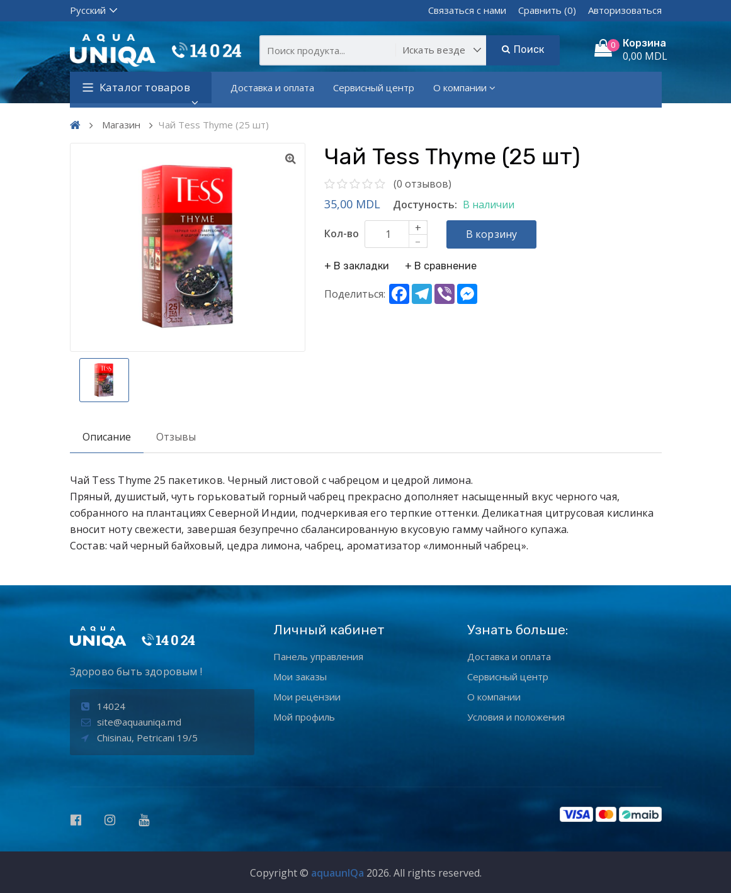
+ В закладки (356, 266)
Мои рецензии (307, 696)
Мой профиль (304, 716)
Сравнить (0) (547, 10)
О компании (464, 87)
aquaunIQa (337, 873)
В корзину (492, 234)
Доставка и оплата (272, 87)
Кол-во (341, 233)
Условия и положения (516, 716)
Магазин (121, 124)
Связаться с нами (467, 10)
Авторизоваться (625, 10)
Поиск (523, 49)
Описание (106, 437)
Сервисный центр (373, 87)
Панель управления (318, 656)
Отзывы (176, 437)
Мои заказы (300, 676)
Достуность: (425, 204)
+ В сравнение (441, 266)
